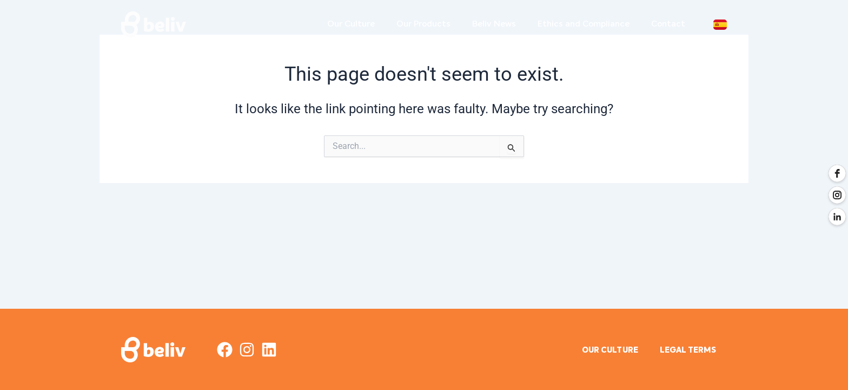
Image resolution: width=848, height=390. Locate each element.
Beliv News (494, 24)
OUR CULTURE (604, 351)
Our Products (423, 24)
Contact (668, 24)
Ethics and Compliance (584, 24)
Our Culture (351, 24)
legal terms (685, 351)
